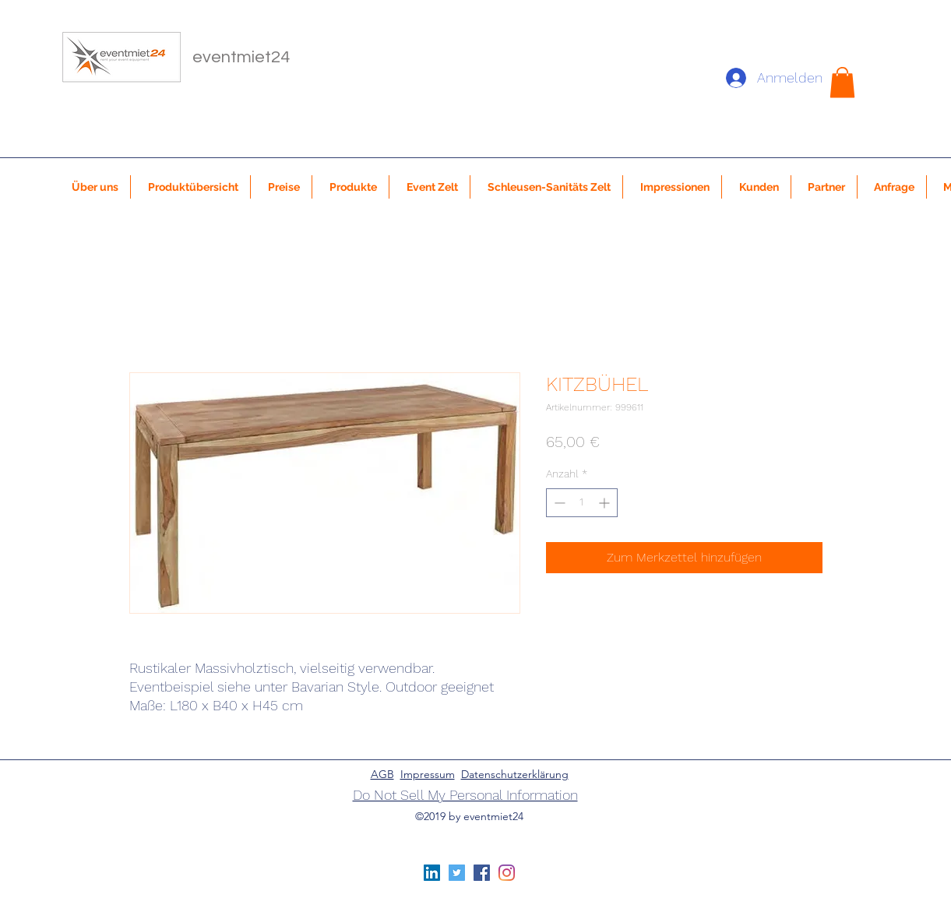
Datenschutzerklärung (515, 774)
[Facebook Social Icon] (482, 873)
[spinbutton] (582, 502)
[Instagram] (506, 873)
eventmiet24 (241, 57)
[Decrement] (558, 502)
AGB (382, 774)
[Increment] (605, 502)
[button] (842, 82)
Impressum (427, 774)
